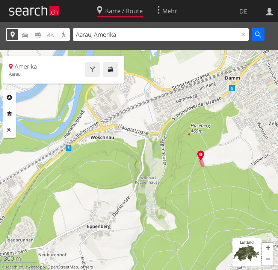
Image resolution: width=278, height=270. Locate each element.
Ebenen (9, 114)
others (86, 267)
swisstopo (35, 267)
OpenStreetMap (62, 267)
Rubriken (9, 97)
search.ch (14, 267)
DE (243, 11)
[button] (267, 248)
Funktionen (9, 130)
